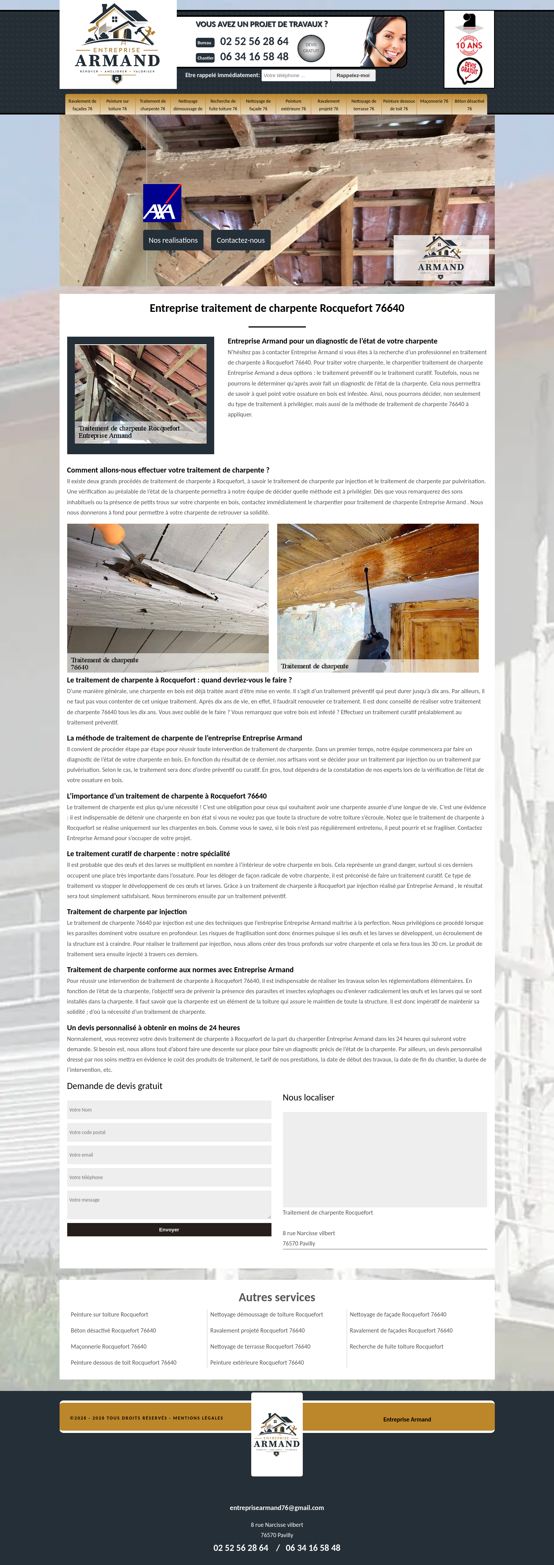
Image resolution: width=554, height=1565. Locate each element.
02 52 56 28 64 (254, 41)
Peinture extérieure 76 (293, 104)
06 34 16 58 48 (254, 56)
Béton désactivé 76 (469, 104)
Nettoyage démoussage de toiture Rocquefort (266, 1314)
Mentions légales (198, 1418)
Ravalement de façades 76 (83, 104)
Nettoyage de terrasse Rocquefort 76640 (260, 1346)
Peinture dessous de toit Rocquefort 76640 (124, 1362)
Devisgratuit (311, 47)
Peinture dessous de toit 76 (399, 104)
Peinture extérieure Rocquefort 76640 (257, 1362)
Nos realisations (173, 240)
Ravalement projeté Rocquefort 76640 (257, 1330)
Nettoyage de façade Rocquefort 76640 (398, 1314)
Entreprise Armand (407, 1419)
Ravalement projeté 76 (329, 104)
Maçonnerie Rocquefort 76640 (109, 1346)
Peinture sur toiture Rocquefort (110, 1314)
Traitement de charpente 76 (153, 104)
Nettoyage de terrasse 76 (364, 104)
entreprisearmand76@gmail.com (277, 1508)
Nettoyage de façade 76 (258, 104)
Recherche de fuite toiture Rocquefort (396, 1346)
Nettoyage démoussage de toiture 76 (187, 108)
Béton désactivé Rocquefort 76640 (113, 1330)
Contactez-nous (241, 240)
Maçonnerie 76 (434, 101)
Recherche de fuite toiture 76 (223, 104)
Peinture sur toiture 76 (118, 104)
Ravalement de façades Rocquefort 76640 (401, 1330)
